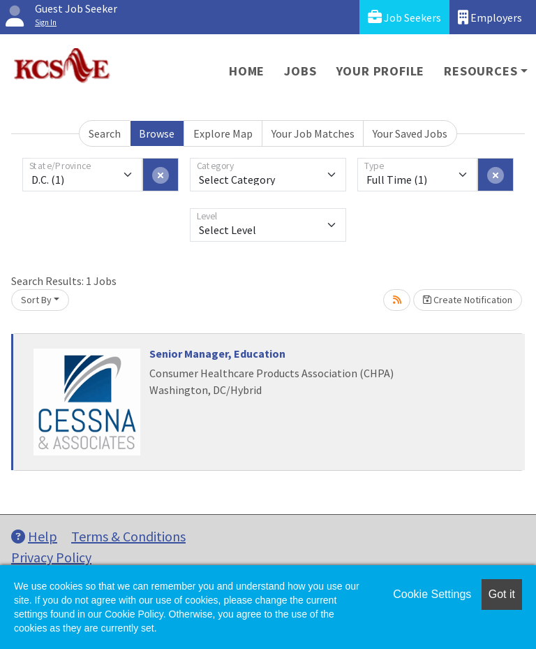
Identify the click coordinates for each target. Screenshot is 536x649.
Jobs (300, 71)
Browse (156, 133)
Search (105, 133)
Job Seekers (404, 17)
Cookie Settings (432, 594)
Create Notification (467, 299)
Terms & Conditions (128, 536)
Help (34, 536)
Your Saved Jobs (410, 133)
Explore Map (223, 133)
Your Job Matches (313, 133)
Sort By (36, 299)
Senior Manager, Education (217, 353)
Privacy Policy (51, 557)
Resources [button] (480, 71)
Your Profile (380, 71)
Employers (490, 17)
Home (247, 71)
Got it (502, 594)
